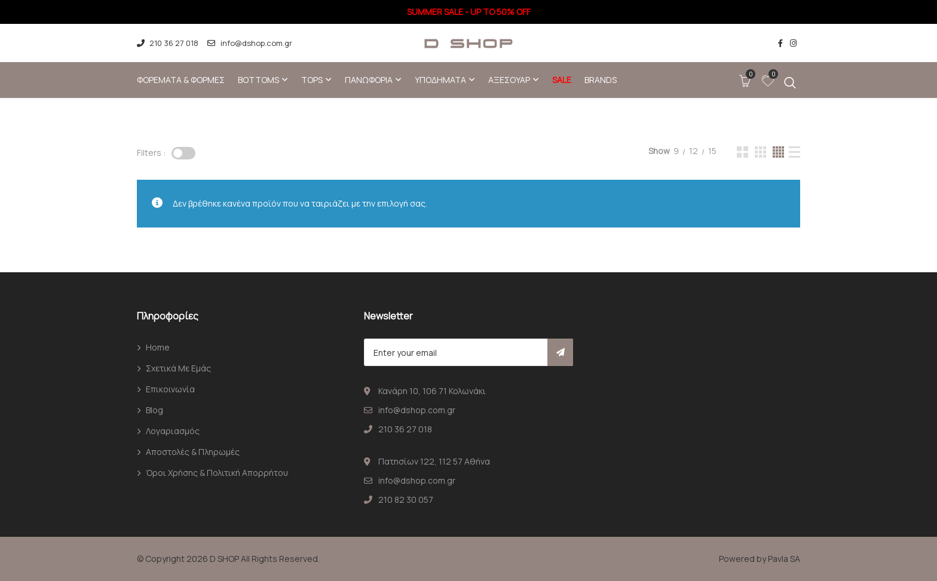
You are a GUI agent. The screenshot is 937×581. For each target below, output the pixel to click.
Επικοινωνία (170, 389)
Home (158, 347)
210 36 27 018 (167, 43)
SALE (561, 79)
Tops (312, 79)
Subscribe (560, 352)
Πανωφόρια (369, 79)
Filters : (151, 152)
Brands (600, 79)
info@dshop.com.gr (249, 43)
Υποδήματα (440, 79)
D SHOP (224, 558)
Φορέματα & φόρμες (181, 79)
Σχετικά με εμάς (178, 368)
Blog (154, 410)
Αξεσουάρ (509, 79)
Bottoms (258, 79)
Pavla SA (784, 558)
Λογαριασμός (173, 430)
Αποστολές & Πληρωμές (193, 451)
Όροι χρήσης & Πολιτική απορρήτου (217, 472)
